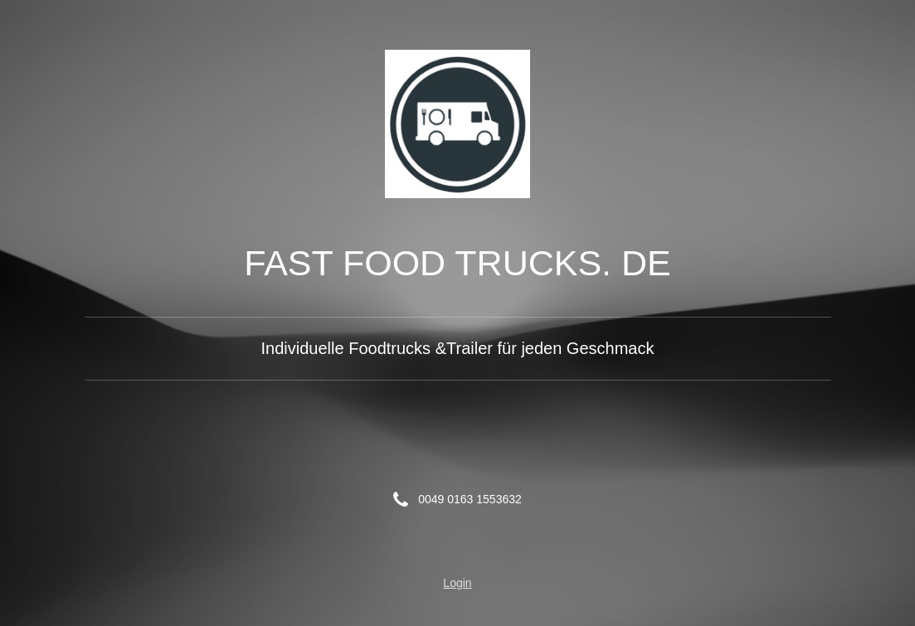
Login (457, 583)
